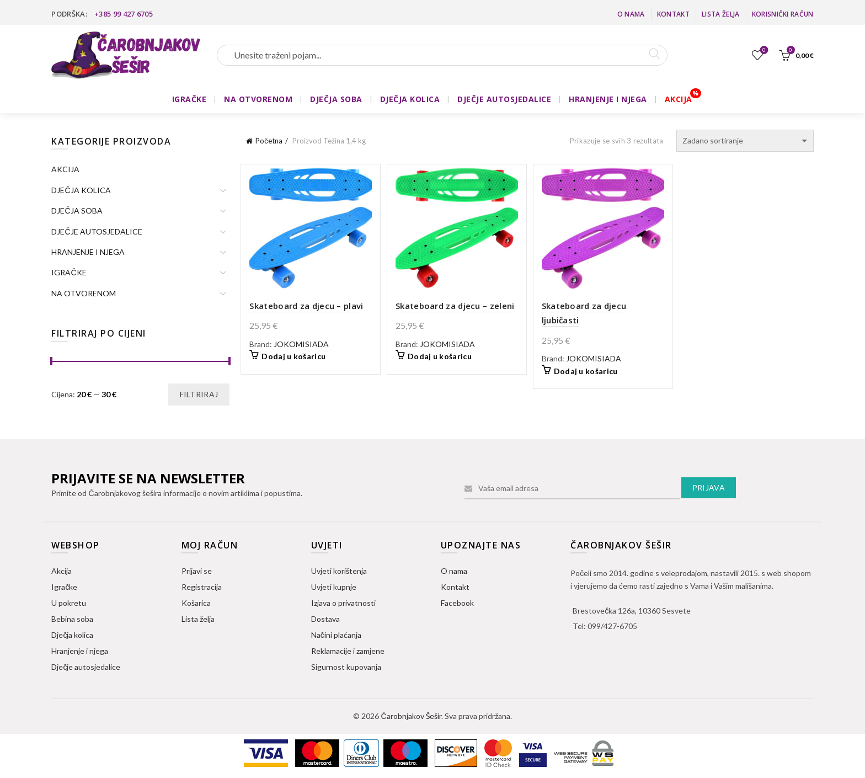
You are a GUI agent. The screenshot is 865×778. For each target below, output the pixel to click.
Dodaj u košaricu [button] (293, 356)
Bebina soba (72, 619)
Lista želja (720, 14)
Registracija (201, 587)
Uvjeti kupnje (333, 587)
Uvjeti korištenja (339, 570)
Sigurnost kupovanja (346, 667)
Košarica (196, 603)
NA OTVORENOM (258, 99)
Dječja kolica (72, 635)
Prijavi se (196, 570)
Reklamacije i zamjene (348, 651)
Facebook (457, 603)
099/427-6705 (612, 626)
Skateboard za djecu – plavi (306, 305)
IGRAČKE (189, 99)
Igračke (64, 587)
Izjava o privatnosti (343, 603)
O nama (631, 14)
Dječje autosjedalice (85, 667)
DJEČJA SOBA (336, 99)
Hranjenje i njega (79, 651)
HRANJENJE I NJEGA (608, 99)
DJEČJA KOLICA (410, 99)
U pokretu (68, 603)
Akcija (61, 570)
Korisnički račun (783, 14)
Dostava (325, 619)
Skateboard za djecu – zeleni (455, 305)
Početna (268, 140)
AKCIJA (678, 99)
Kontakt (673, 14)
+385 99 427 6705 (123, 14)
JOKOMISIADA (301, 344)
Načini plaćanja (336, 635)
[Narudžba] (745, 141)
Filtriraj (199, 394)
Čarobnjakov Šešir (411, 716)
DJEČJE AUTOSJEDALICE (504, 99)
